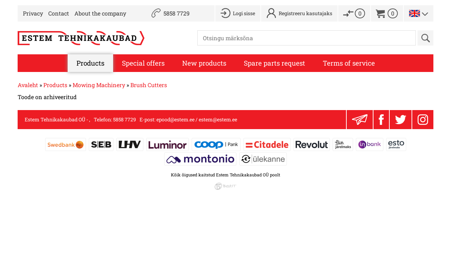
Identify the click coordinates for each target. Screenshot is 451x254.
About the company (100, 13)
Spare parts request (274, 63)
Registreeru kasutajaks (305, 13)
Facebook (381, 119)
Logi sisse (244, 13)
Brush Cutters (148, 85)
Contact (58, 13)
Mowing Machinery (99, 85)
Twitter (400, 119)
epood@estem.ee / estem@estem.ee (196, 119)
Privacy (33, 13)
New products (204, 63)
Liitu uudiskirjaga (359, 119)
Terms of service (349, 63)
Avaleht (28, 85)
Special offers (143, 63)
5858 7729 (176, 13)
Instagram (423, 119)
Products (90, 63)
